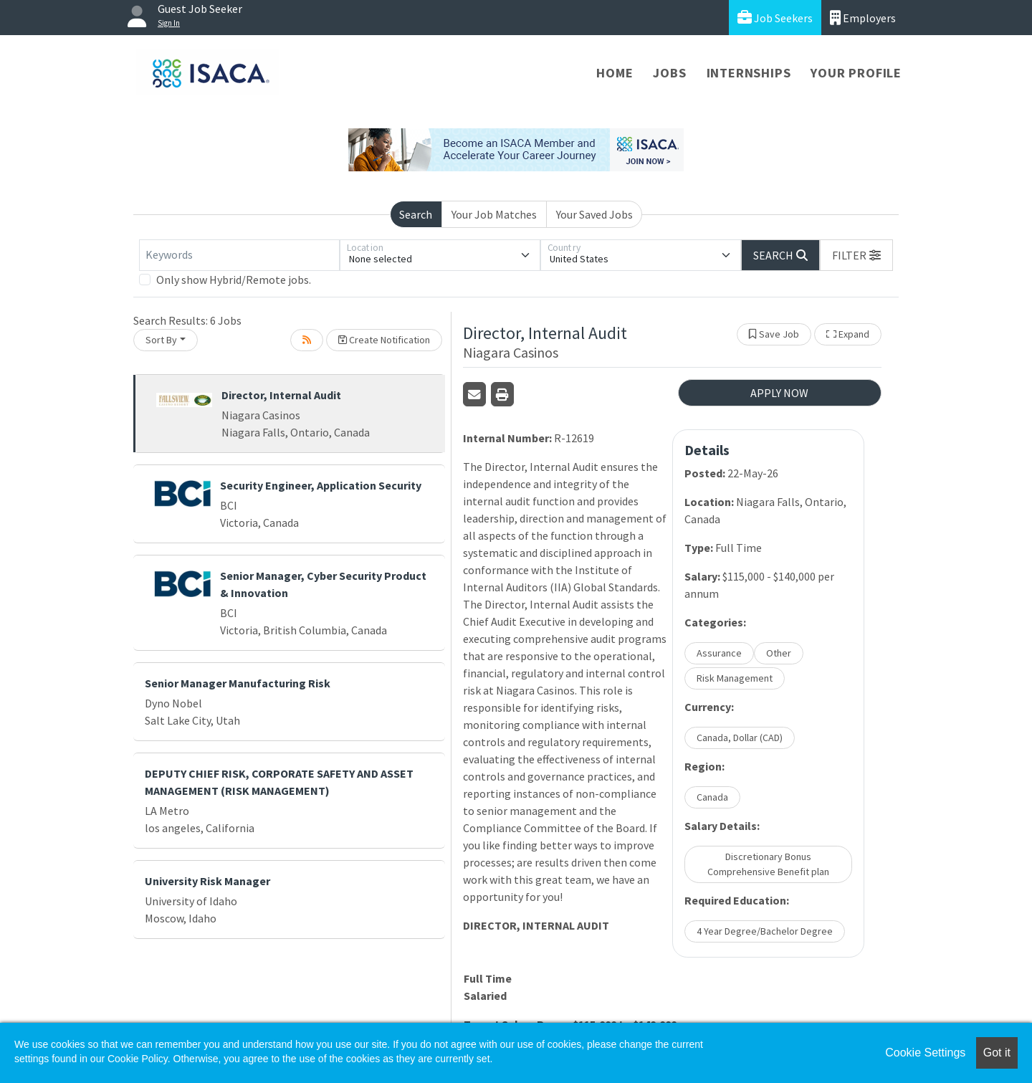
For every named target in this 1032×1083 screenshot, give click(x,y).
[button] (856, 255)
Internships (749, 73)
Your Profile (856, 73)
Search (415, 214)
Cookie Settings (925, 1052)
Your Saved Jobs (594, 214)
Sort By (161, 339)
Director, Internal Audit (281, 395)
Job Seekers (775, 18)
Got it (996, 1052)
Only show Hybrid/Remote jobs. (233, 279)
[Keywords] (239, 255)
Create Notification (384, 339)
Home (614, 73)
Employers (863, 18)
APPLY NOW (779, 393)
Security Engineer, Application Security (320, 485)
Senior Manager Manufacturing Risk (237, 683)
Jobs (669, 73)
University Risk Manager (207, 881)
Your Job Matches (494, 214)
